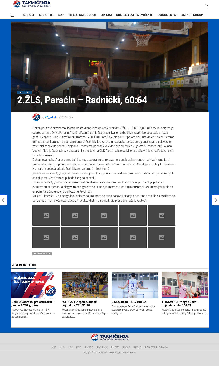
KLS (62, 347)
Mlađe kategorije (83, 15)
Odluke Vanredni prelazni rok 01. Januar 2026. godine (32, 303)
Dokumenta (167, 15)
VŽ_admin (51, 117)
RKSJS (137, 347)
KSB (78, 347)
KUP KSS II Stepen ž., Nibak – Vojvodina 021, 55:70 (80, 303)
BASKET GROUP (192, 15)
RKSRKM (102, 347)
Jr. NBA (106, 15)
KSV (70, 347)
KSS (54, 347)
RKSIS (126, 347)
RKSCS (89, 347)
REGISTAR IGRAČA (156, 347)
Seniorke (46, 15)
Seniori (28, 15)
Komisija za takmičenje (134, 15)
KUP (61, 15)
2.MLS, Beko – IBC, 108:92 (129, 301)
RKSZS (115, 347)
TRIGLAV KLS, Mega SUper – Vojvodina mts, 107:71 (180, 303)
